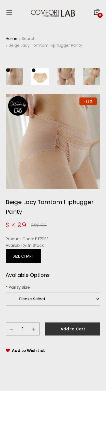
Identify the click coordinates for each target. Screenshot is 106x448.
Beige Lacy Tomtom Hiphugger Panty (45, 45)
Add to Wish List (28, 350)
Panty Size (19, 287)
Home (12, 38)
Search (29, 38)
